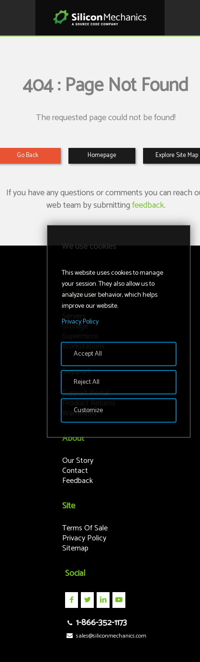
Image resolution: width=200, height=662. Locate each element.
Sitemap (75, 548)
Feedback (77, 480)
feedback (148, 205)
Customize (88, 410)
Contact (75, 470)
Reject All (87, 382)
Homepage (102, 155)
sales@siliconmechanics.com (105, 636)
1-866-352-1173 (95, 623)
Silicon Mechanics (100, 18)
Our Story (77, 460)
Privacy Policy (84, 538)
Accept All (88, 353)
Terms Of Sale (85, 528)
